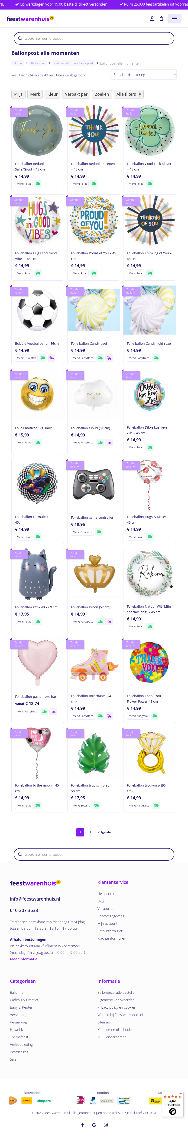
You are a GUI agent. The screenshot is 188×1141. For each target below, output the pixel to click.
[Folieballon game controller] (94, 484)
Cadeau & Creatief (24, 999)
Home (18, 63)
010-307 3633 (24, 910)
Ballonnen (38, 63)
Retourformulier (110, 930)
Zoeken (102, 94)
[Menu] (180, 1095)
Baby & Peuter (21, 1007)
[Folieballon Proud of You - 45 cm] (94, 221)
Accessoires (19, 1051)
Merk (35, 94)
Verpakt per (76, 94)
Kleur (52, 94)
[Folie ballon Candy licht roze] (149, 310)
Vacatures (105, 908)
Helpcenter (106, 893)
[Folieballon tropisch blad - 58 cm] (94, 753)
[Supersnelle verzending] (38, 183)
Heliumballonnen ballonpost (73, 63)
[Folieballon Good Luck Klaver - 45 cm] (149, 131)
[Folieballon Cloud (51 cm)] (94, 395)
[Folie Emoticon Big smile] (38, 395)
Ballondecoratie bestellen (116, 992)
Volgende (104, 832)
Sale (13, 1059)
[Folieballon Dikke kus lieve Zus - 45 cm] (149, 395)
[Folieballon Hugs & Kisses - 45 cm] (149, 484)
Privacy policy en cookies (116, 1007)
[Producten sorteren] (143, 74)
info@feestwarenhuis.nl (35, 899)
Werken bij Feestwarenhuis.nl (120, 1014)
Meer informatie (23, 959)
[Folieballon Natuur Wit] (149, 574)
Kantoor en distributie (114, 1029)
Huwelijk (16, 1029)
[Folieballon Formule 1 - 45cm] (38, 484)
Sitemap (103, 1022)
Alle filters (129, 94)
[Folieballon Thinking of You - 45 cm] (149, 221)
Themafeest (19, 1037)
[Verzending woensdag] (51, 358)
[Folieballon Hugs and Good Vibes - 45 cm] (38, 221)
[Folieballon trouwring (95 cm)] (149, 753)
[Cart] (161, 19)
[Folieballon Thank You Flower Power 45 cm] (149, 663)
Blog (100, 901)
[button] (175, 18)
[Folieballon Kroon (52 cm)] (94, 574)
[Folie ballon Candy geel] (94, 310)
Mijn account (107, 923)
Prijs (18, 94)
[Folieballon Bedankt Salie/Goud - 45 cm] (38, 131)
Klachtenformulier (111, 938)
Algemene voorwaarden (116, 999)
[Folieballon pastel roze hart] (38, 663)
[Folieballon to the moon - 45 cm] (38, 753)
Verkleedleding (21, 1044)
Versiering (18, 1014)
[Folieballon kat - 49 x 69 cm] (38, 574)
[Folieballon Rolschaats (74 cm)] (94, 663)
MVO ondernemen (111, 1037)
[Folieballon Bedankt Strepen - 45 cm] (94, 131)
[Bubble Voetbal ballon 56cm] (38, 310)
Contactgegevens (110, 916)
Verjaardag (18, 1022)
